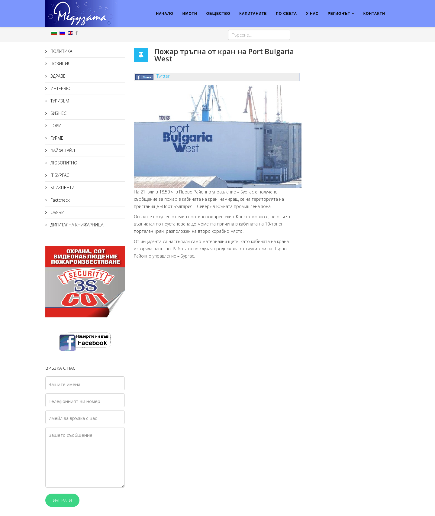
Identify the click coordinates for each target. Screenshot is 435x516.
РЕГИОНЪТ (339, 13)
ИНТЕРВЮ (59, 88)
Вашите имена (64, 384)
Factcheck (59, 200)
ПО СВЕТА (286, 13)
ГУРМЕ (56, 138)
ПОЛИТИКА (60, 51)
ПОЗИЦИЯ (59, 64)
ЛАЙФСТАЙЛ (62, 150)
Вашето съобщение (70, 435)
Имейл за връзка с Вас (72, 418)
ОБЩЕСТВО (218, 13)
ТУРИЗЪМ (59, 101)
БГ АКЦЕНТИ (62, 187)
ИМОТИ (189, 13)
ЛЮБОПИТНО (63, 163)
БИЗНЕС (57, 113)
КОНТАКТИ (374, 13)
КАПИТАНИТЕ (253, 13)
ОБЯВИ (56, 212)
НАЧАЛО (164, 13)
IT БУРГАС (59, 175)
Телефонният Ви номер (74, 401)
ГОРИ (55, 125)
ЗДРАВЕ (57, 76)
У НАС (312, 13)
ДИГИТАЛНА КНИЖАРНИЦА (76, 225)
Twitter (162, 76)
